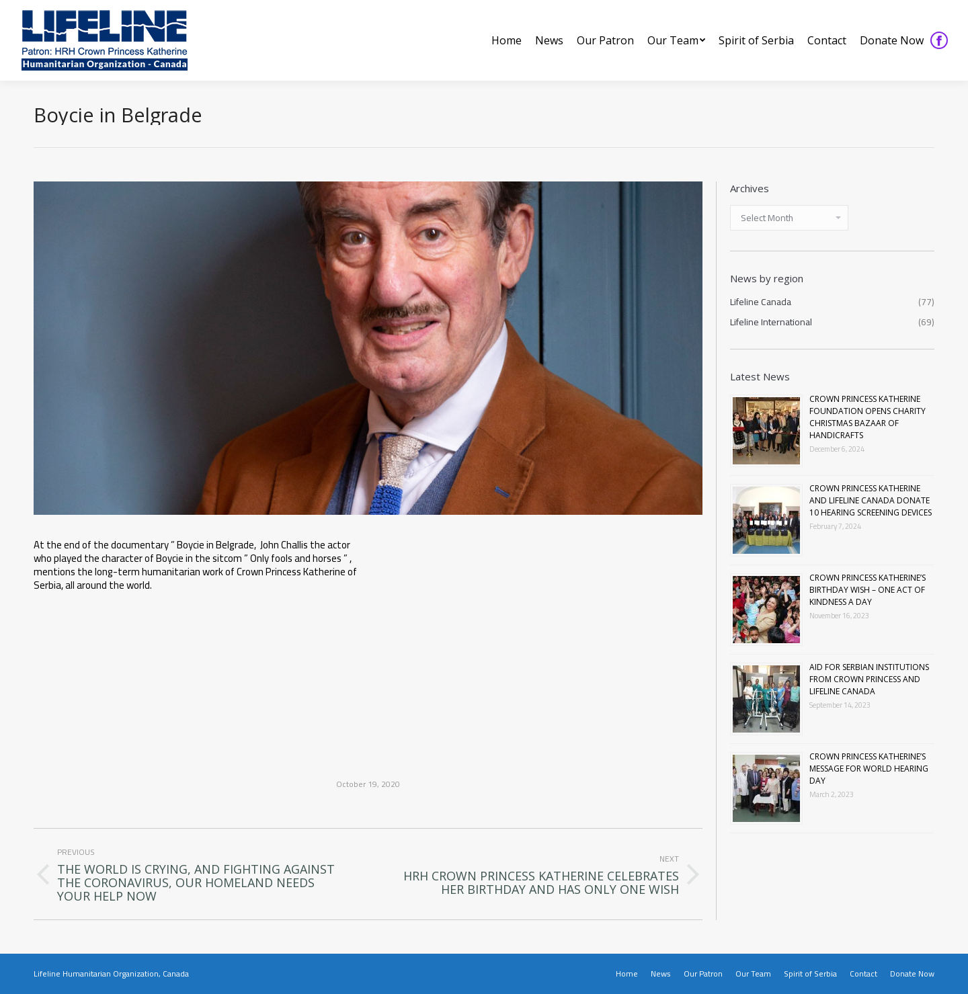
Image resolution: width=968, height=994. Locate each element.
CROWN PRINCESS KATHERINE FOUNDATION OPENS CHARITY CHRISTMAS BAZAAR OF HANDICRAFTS (867, 417)
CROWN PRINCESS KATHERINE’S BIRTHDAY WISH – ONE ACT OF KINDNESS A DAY (867, 590)
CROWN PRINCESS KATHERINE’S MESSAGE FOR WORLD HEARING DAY (868, 768)
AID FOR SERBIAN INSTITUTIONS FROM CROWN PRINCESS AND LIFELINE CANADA (869, 679)
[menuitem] (506, 40)
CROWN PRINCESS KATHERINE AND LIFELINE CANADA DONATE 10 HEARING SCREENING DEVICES (870, 500)
